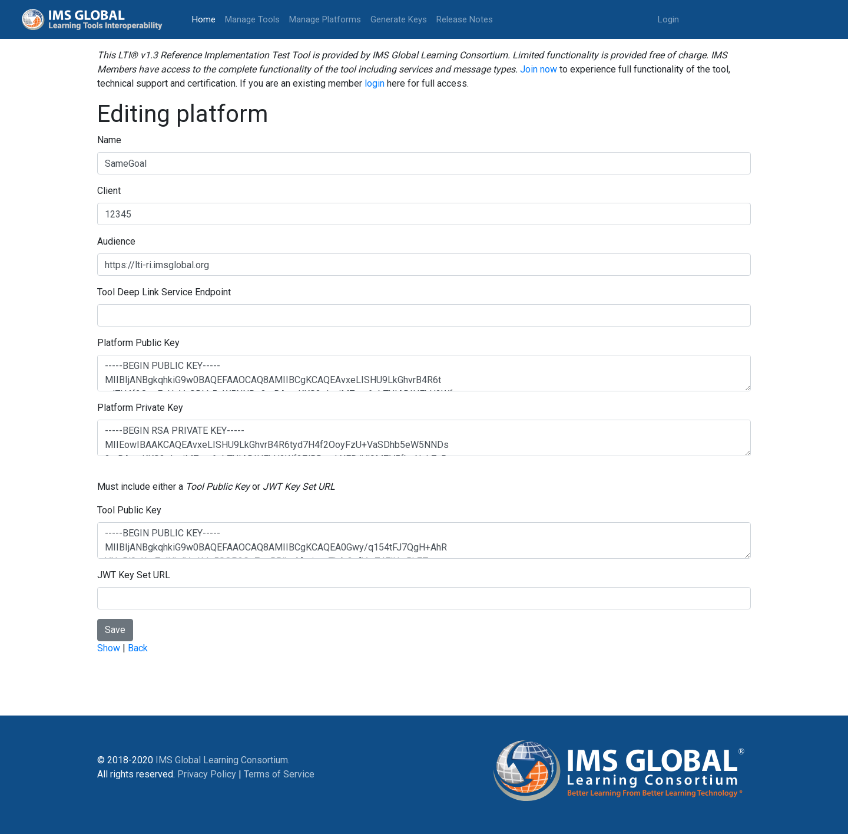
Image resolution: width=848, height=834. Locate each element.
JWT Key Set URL (133, 575)
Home (206, 18)
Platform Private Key (140, 407)
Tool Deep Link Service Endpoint (164, 292)
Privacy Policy (206, 774)
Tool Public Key (129, 510)
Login (668, 19)
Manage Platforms (325, 19)
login (375, 83)
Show (108, 648)
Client (109, 190)
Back (138, 648)
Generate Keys (398, 19)
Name (109, 140)
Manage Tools (252, 19)
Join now (538, 69)
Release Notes (464, 19)
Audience (116, 241)
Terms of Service (279, 774)
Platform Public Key (138, 342)
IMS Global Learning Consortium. (222, 760)
